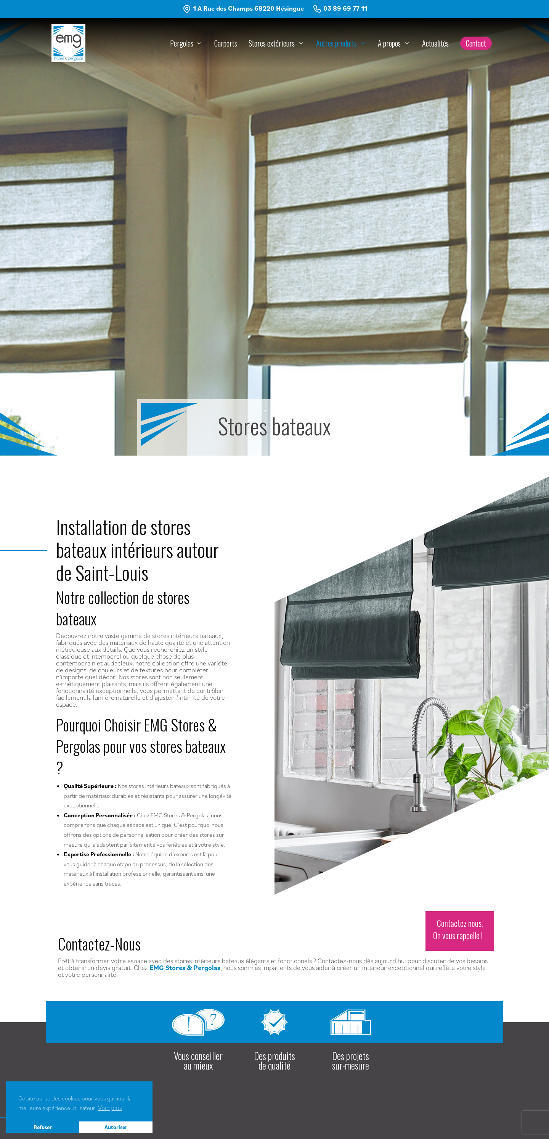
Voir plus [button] (110, 1107)
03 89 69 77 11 (345, 8)
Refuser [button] (43, 1127)
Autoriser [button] (115, 1127)
